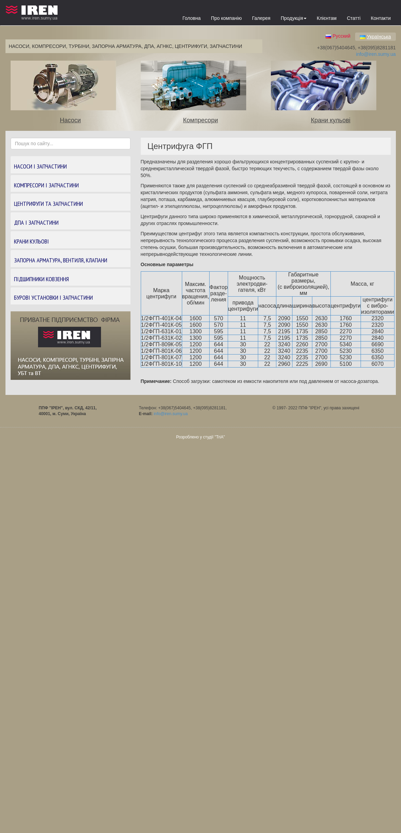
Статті (354, 18)
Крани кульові (331, 120)
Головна (192, 18)
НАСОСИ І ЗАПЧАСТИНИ (40, 166)
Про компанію (226, 18)
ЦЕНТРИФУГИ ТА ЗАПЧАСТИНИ (48, 204)
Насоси (70, 120)
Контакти (381, 18)
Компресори (200, 120)
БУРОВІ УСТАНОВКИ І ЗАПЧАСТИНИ (53, 297)
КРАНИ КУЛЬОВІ (31, 241)
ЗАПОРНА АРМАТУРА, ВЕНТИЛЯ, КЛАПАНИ (60, 260)
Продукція (293, 18)
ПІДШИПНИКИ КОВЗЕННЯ (41, 279)
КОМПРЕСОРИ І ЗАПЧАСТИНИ (46, 185)
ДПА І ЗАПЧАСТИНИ (36, 222)
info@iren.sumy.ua (376, 54)
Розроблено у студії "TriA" (200, 437)
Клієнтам (327, 18)
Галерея (261, 18)
